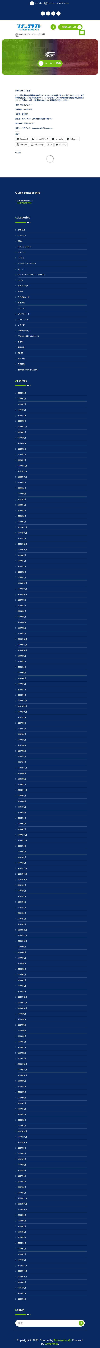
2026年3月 (22, 404)
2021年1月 (22, 538)
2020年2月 (22, 572)
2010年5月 (22, 969)
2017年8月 (22, 723)
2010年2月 (22, 986)
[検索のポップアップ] (53, 27)
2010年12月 (22, 930)
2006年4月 (22, 1243)
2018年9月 (22, 656)
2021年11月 (22, 533)
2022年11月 (22, 471)
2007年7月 (22, 1159)
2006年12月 (22, 1198)
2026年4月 (22, 398)
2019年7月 (22, 605)
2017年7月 (22, 728)
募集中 (20, 342)
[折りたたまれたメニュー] (82, 32)
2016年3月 (22, 779)
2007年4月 (22, 1176)
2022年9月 (22, 482)
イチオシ (21, 252)
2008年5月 (22, 1103)
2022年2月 (22, 516)
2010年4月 (22, 974)
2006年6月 (22, 1232)
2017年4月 (22, 745)
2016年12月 (22, 768)
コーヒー (21, 269)
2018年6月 (22, 667)
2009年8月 (22, 1019)
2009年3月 (22, 1047)
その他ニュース (24, 297)
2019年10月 (22, 594)
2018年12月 (22, 639)
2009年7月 (22, 1025)
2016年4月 (22, 773)
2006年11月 (22, 1204)
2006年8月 (22, 1221)
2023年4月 (22, 443)
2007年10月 (22, 1142)
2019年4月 (22, 622)
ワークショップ (24, 330)
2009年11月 (22, 1002)
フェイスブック (24, 319)
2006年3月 (22, 1248)
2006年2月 (22, 1254)
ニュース (21, 308)
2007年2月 (22, 1187)
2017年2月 (22, 756)
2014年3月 (22, 823)
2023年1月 (22, 460)
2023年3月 (22, 449)
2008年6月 (22, 1097)
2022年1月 (22, 521)
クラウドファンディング (27, 263)
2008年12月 (22, 1064)
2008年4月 (22, 1109)
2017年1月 (22, 762)
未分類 (20, 353)
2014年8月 (22, 812)
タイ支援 (21, 302)
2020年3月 (22, 566)
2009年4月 (22, 1042)
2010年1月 (22, 991)
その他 (20, 291)
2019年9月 (22, 600)
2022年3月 (22, 510)
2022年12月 (22, 466)
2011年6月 (22, 902)
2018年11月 (22, 645)
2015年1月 (22, 807)
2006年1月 (22, 1260)
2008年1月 (22, 1125)
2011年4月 (22, 913)
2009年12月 (22, 997)
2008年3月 (22, 1114)
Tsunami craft (62, 1340)
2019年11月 (22, 589)
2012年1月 (22, 863)
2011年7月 (22, 896)
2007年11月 (22, 1137)
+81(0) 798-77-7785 (24, 203)
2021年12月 (22, 527)
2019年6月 (22, 611)
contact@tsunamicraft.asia (52, 3)
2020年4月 (22, 561)
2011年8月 (22, 891)
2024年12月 (22, 426)
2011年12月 (22, 868)
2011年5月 (22, 907)
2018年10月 (22, 650)
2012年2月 (22, 857)
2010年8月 (22, 952)
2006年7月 (22, 1226)
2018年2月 (22, 689)
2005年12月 (22, 1265)
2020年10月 (22, 549)
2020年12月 (22, 544)
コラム (20, 280)
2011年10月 (22, 879)
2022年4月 (22, 505)
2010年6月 (22, 963)
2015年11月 (22, 790)
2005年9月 (22, 1282)
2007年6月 (22, 1165)
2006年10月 (22, 1209)
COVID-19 (22, 235)
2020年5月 (22, 555)
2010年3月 (22, 980)
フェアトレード (24, 314)
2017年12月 (22, 700)
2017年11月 (22, 706)
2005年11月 (22, 1271)
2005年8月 (22, 1288)
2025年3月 (22, 421)
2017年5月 (22, 740)
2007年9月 (22, 1148)
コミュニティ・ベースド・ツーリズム (32, 274)
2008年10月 (22, 1075)
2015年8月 (22, 796)
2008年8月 (22, 1086)
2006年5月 (22, 1237)
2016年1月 (22, 784)
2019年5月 (22, 617)
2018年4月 (22, 678)
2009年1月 (22, 1058)
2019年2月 (22, 628)
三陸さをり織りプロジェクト (28, 336)
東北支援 (21, 358)
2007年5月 (22, 1170)
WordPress (51, 1343)
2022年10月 (22, 477)
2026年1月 (22, 410)
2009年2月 (22, 1053)
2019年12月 (22, 583)
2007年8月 (22, 1153)
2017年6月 (22, 734)
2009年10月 (22, 1008)
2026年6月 (22, 393)
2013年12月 (22, 835)
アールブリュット (24, 247)
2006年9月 (22, 1215)
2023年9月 (22, 438)
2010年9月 (22, 946)
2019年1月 (22, 633)
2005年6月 (22, 1299)
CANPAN (21, 230)
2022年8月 (22, 488)
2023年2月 (22, 454)
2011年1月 (22, 924)
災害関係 (21, 364)
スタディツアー (24, 286)
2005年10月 (22, 1276)
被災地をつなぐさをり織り (28, 370)
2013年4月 (22, 846)
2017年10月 (22, 712)
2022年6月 (22, 494)
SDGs (20, 241)
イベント (21, 258)
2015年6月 (22, 801)
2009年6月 (22, 1030)
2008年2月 (22, 1120)
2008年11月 (22, 1070)
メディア (21, 325)
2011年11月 (22, 874)
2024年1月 (22, 432)
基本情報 (21, 347)
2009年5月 (22, 1036)
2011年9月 (22, 885)
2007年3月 (22, 1181)
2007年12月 (22, 1131)
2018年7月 (22, 661)
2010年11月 (22, 935)
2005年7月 (22, 1293)
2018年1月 (22, 695)
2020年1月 (22, 577)
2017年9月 (22, 717)
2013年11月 (22, 840)
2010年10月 (22, 941)
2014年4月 (22, 818)
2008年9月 (22, 1081)
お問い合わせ (71, 27)
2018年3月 (22, 684)
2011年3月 (22, 919)
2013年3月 (22, 851)
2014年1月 (22, 829)
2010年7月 (22, 958)
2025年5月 (22, 415)
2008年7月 (22, 1092)
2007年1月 (22, 1193)
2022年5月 (22, 499)
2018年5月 (22, 672)
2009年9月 (22, 1014)
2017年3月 (22, 751)
